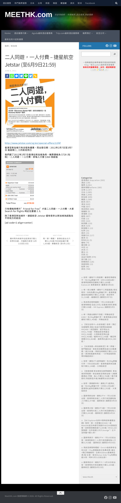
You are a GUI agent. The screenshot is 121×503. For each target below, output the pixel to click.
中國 (83, 206)
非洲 (83, 249)
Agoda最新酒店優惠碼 (42, 33)
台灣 (40, 3)
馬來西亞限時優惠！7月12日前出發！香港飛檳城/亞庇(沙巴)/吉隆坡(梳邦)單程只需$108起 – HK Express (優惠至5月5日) (99, 306)
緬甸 (83, 242)
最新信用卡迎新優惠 (14, 39)
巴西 (83, 254)
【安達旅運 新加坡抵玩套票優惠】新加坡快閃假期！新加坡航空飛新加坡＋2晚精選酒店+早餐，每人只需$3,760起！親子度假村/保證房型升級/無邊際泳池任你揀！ (99, 375)
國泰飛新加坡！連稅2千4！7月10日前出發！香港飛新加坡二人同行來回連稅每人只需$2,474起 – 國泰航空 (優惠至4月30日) (99, 399)
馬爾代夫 (85, 235)
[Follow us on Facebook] (107, 45)
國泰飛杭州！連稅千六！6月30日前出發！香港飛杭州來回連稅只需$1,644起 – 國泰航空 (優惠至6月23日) (98, 464)
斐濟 (83, 237)
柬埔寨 (84, 213)
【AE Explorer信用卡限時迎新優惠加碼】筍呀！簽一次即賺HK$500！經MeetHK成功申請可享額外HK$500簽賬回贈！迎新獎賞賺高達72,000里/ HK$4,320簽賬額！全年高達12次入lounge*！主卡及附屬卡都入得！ (99, 426)
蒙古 (83, 252)
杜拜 (83, 230)
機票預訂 (87, 33)
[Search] (114, 54)
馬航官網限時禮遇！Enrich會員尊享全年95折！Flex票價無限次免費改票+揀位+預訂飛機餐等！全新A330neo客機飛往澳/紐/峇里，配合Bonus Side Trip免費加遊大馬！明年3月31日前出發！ (99, 452)
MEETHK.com (28, 14)
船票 (83, 266)
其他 (83, 269)
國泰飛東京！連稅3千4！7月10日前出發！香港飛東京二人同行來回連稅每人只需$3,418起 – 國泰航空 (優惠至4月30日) (98, 440)
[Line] (26, 76)
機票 (7, 45)
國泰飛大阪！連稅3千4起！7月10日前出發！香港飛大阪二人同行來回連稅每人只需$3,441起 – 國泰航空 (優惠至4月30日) (98, 412)
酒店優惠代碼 (20, 33)
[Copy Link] (35, 76)
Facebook (90, 3)
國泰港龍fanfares (89, 187)
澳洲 (72, 3)
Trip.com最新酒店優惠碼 (67, 33)
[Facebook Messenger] (16, 76)
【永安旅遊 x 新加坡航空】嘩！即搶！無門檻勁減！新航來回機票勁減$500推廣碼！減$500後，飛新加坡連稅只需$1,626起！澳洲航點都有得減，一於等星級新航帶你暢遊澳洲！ (99, 351)
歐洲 (80, 3)
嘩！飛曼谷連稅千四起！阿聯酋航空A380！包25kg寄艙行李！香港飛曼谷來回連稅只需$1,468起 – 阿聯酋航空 (99, 317)
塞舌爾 (84, 245)
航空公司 (100, 33)
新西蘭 (84, 223)
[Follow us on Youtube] (114, 45)
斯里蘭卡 (85, 228)
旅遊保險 (85, 264)
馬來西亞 (85, 209)
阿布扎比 (85, 240)
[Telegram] (21, 76)
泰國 (47, 3)
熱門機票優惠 (21, 3)
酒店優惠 (7, 3)
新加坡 (64, 3)
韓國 (55, 3)
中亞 (83, 247)
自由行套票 (86, 257)
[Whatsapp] (12, 76)
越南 (83, 216)
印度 (83, 218)
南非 (83, 233)
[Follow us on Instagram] (110, 45)
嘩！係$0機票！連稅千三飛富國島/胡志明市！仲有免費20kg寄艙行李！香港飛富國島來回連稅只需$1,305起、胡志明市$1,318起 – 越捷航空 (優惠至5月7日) (99, 293)
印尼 (83, 221)
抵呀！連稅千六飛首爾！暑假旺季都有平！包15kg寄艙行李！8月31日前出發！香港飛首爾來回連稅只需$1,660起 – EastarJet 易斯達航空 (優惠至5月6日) (98, 281)
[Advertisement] (99, 121)
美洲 (83, 225)
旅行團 (84, 259)
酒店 (83, 182)
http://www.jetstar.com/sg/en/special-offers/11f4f (33, 142)
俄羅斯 (84, 211)
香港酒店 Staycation (90, 180)
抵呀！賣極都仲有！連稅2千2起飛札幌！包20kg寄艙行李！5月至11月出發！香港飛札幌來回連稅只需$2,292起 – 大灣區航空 (98, 387)
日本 (32, 3)
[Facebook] (7, 76)
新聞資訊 (85, 261)
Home (8, 33)
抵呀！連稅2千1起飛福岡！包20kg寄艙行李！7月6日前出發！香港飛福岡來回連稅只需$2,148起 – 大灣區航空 (99, 363)
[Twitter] (30, 76)
